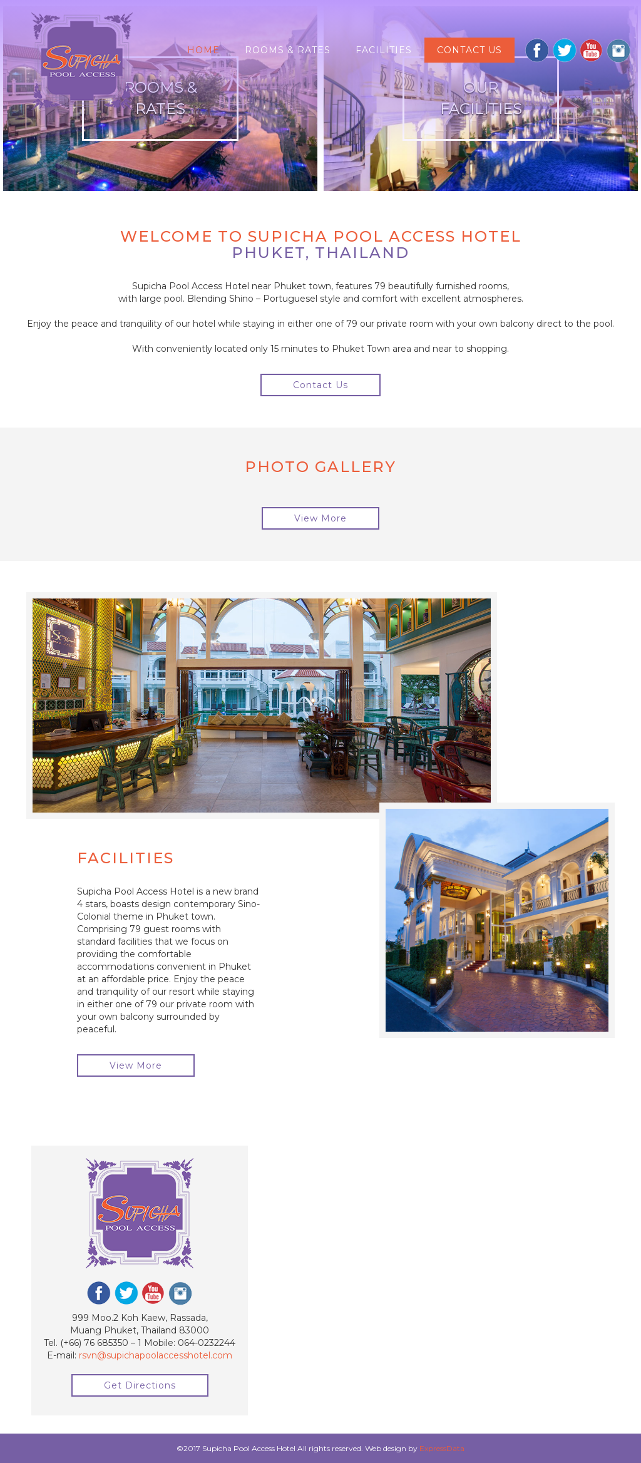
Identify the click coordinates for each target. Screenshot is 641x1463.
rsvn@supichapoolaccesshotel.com (155, 1355)
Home (203, 50)
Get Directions (140, 1385)
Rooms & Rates (288, 50)
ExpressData (441, 1448)
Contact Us (320, 385)
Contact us (469, 50)
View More (320, 518)
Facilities (384, 50)
